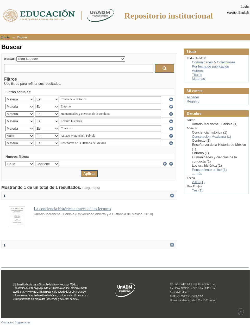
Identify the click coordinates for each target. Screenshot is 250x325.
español (232, 12)
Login (245, 6)
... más (197, 174)
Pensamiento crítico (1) (209, 170)
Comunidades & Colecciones (213, 62)
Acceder (193, 97)
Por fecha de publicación (210, 66)
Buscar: (9, 59)
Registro (193, 101)
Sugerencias (22, 322)
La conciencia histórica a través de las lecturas (72, 209)
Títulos (197, 75)
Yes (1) (197, 190)
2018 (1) (198, 182)
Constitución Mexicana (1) (211, 137)
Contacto (7, 322)
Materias (198, 79)
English (243, 12)
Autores (198, 71)
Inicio (5, 37)
